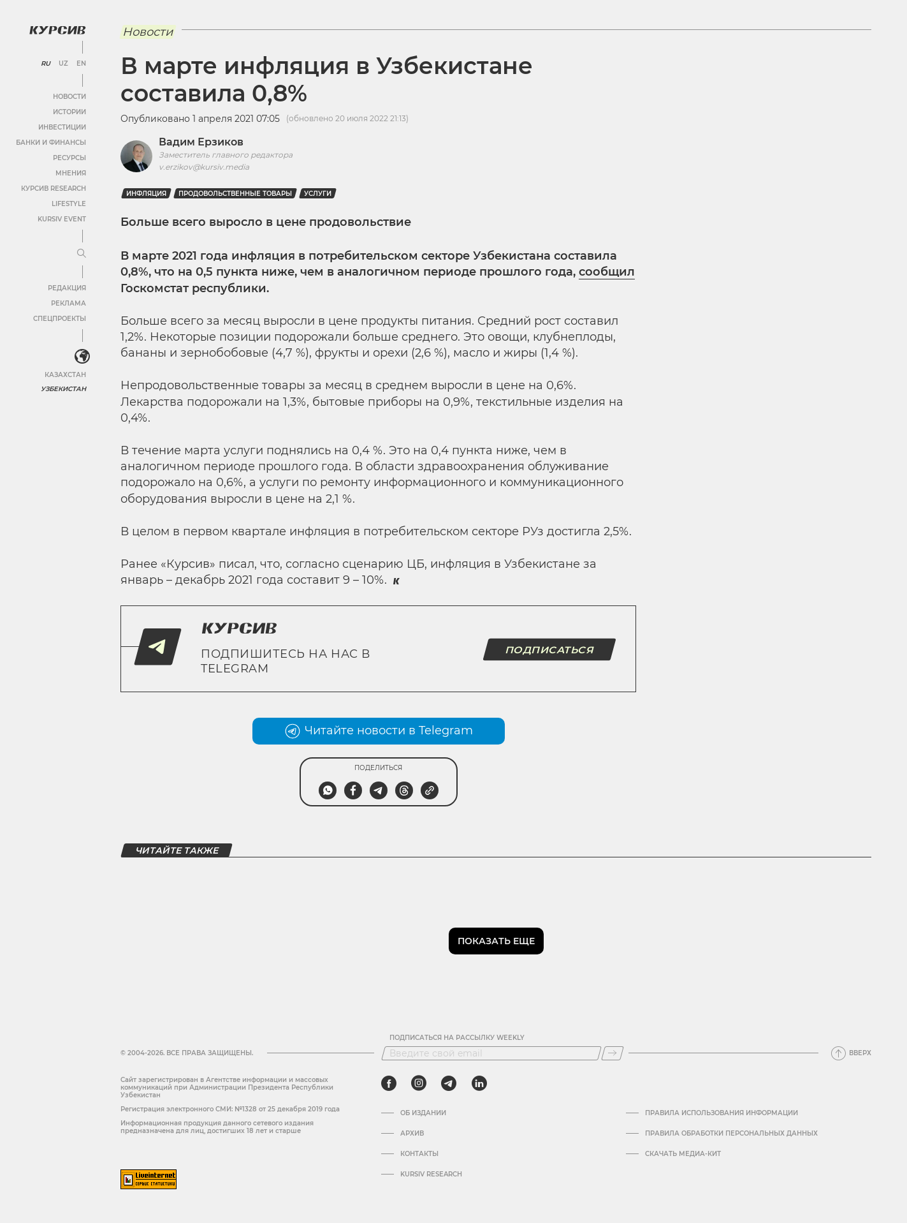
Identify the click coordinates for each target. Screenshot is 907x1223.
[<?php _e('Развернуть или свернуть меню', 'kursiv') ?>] (82, 356)
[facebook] (388, 1083)
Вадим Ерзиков (201, 142)
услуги (317, 193)
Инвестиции (62, 127)
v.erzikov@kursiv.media (204, 167)
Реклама (68, 303)
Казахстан (65, 375)
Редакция (67, 288)
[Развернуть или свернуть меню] (81, 254)
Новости (69, 97)
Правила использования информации (721, 1113)
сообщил (607, 272)
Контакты (419, 1154)
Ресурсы (69, 158)
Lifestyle (69, 204)
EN (81, 64)
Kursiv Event (62, 219)
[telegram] (448, 1083)
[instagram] (418, 1083)
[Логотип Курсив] (57, 30)
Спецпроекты (59, 319)
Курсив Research (53, 188)
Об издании (423, 1113)
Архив (412, 1134)
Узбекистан (63, 389)
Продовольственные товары (235, 193)
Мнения (70, 173)
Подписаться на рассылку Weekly (457, 1038)
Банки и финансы (51, 142)
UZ (63, 64)
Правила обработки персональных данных (731, 1134)
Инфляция (146, 193)
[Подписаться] (612, 1053)
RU (45, 64)
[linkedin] (479, 1083)
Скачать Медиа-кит (683, 1154)
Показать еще (496, 941)
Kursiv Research (431, 1174)
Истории (69, 112)
